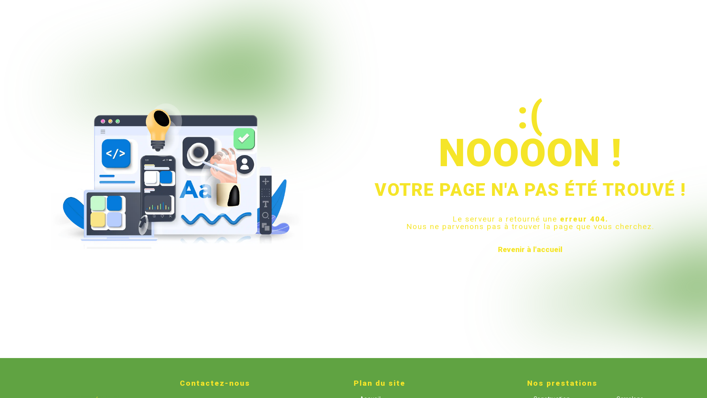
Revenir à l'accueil (530, 249)
